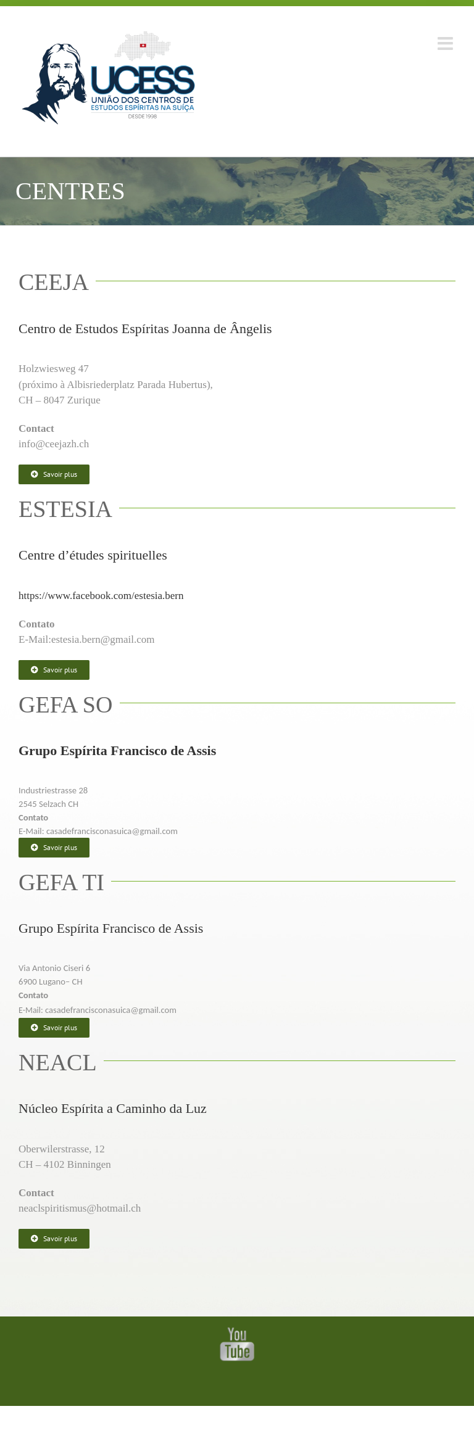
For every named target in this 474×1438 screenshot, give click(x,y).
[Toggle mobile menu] (446, 43)
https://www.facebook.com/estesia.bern (101, 595)
